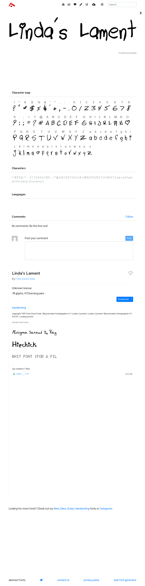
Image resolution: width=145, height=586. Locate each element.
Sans (63, 508)
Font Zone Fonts (25, 278)
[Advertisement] (72, 72)
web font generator (125, 580)
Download (123, 299)
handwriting (19, 307)
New (56, 508)
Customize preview (127, 53)
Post (129, 238)
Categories (106, 508)
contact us (63, 580)
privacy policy (91, 580)
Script (70, 508)
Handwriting (82, 508)
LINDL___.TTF (22, 374)
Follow (129, 216)
